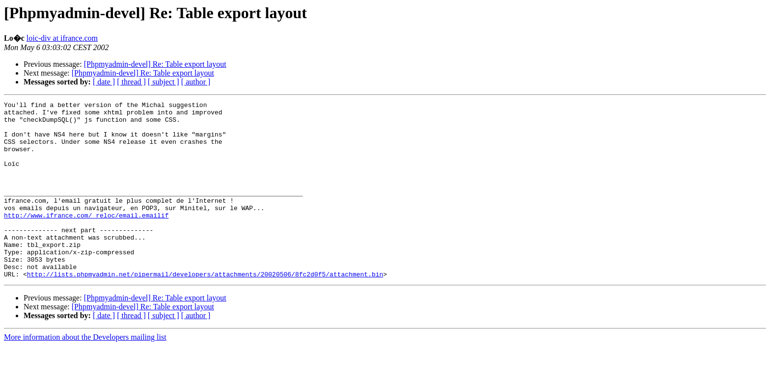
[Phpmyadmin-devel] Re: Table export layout (155, 64)
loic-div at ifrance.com (62, 38)
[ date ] (104, 82)
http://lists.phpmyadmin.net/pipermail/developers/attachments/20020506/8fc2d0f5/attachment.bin (205, 309)
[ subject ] (163, 82)
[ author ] (196, 82)
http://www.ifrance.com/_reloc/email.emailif (86, 238)
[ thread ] (131, 82)
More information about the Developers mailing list (85, 372)
